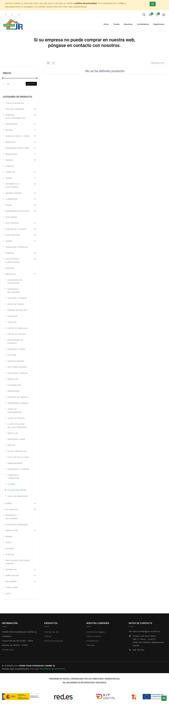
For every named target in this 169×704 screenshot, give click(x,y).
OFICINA (9, 130)
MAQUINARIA (11, 154)
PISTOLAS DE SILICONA (18, 457)
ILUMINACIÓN (11, 199)
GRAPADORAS (13, 391)
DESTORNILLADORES (17, 367)
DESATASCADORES (15, 361)
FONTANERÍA (11, 217)
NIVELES (11, 445)
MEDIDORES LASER (16, 439)
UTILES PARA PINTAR (16, 490)
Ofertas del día (51, 632)
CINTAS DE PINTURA (16, 334)
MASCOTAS (10, 142)
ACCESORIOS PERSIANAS (16, 524)
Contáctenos (92, 641)
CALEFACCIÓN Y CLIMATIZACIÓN (12, 260)
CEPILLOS (11, 322)
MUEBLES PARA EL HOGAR (17, 136)
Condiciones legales (96, 632)
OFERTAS (9, 554)
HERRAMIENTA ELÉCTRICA (17, 211)
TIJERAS (11, 484)
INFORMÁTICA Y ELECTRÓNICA (12, 185)
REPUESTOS (10, 569)
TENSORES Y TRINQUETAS (13, 476)
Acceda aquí (7, 649)
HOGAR (8, 205)
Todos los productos (14, 103)
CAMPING (9, 253)
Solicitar (31, 84)
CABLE (8, 542)
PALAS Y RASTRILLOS (17, 451)
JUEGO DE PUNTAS (16, 418)
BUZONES (9, 268)
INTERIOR (9, 548)
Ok (152, 4)
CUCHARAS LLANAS (16, 349)
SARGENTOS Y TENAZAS (18, 469)
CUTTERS (11, 355)
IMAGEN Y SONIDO (13, 193)
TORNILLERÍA (11, 587)
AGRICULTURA (11, 530)
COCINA (8, 241)
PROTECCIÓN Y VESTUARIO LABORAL (17, 562)
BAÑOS (8, 503)
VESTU (8, 593)
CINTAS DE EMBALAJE (17, 328)
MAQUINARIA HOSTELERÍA (17, 148)
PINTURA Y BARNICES (14, 109)
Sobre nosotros (93, 636)
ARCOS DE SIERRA (15, 304)
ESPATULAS (12, 379)
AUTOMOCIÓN (11, 509)
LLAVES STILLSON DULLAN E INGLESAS (16, 425)
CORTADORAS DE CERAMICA (15, 341)
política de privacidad (86, 3)
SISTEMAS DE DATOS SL (53, 669)
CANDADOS (12, 316)
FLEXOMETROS (14, 385)
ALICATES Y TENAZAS (17, 298)
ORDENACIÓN (11, 124)
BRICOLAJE (10, 274)
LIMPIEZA (9, 166)
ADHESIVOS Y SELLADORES (13, 290)
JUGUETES (10, 172)
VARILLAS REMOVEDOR (17, 496)
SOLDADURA (11, 581)
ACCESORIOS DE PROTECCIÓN (14, 281)
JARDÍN (8, 178)
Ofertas (47, 636)
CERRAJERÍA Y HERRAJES (16, 247)
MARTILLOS (12, 433)
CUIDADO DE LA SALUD (15, 229)
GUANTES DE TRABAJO (18, 397)
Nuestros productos (53, 641)
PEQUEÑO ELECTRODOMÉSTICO (15, 116)
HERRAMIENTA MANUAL (18, 403)
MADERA (9, 160)
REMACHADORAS (14, 463)
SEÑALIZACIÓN (12, 575)
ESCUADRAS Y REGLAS (17, 373)
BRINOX (8, 536)
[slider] (2, 78)
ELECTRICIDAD (12, 223)
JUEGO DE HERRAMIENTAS (14, 410)
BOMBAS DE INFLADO (17, 310)
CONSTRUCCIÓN (12, 235)
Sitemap (90, 645)
